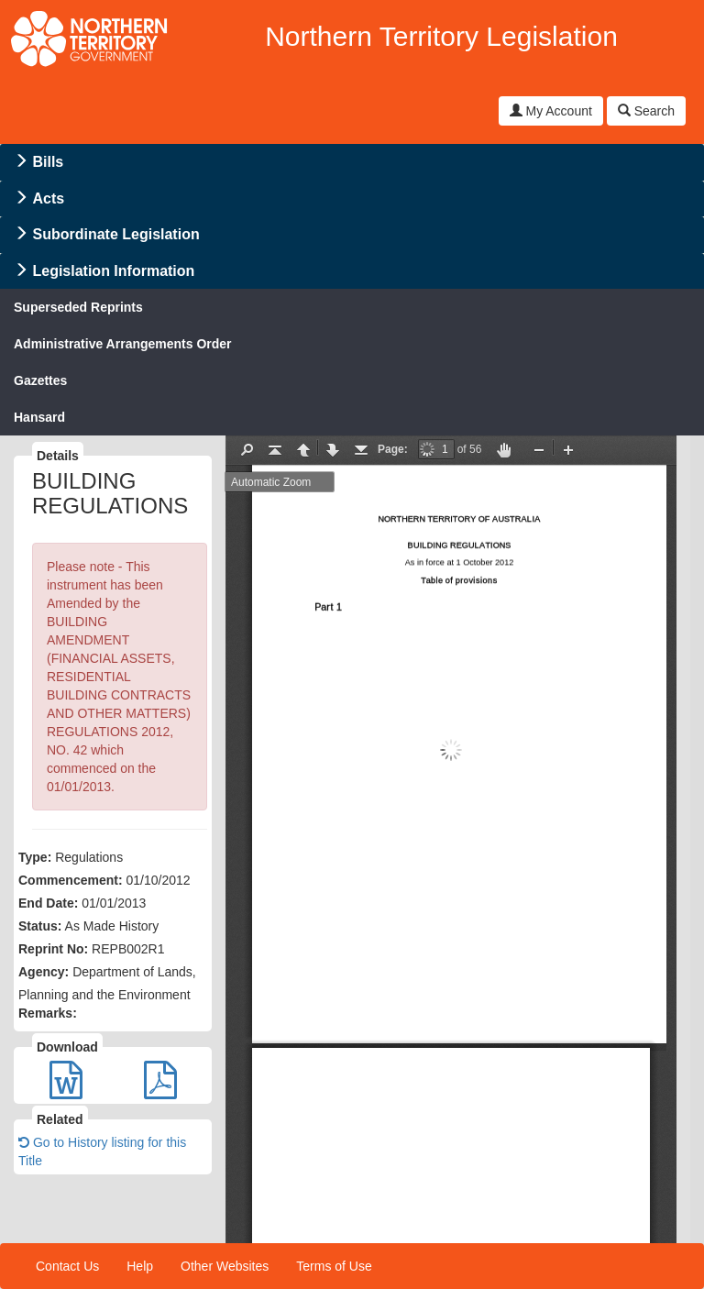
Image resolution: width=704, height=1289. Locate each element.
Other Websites (225, 1266)
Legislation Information (113, 271)
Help (139, 1266)
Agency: (43, 971)
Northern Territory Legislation (441, 36)
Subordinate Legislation (115, 234)
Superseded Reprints (78, 307)
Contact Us (67, 1266)
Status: (39, 926)
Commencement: (70, 880)
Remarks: (47, 1013)
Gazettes (40, 380)
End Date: (48, 903)
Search (646, 111)
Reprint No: (53, 949)
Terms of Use (333, 1266)
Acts (48, 198)
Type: (34, 857)
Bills (47, 162)
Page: (393, 449)
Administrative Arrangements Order (123, 343)
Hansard (39, 417)
